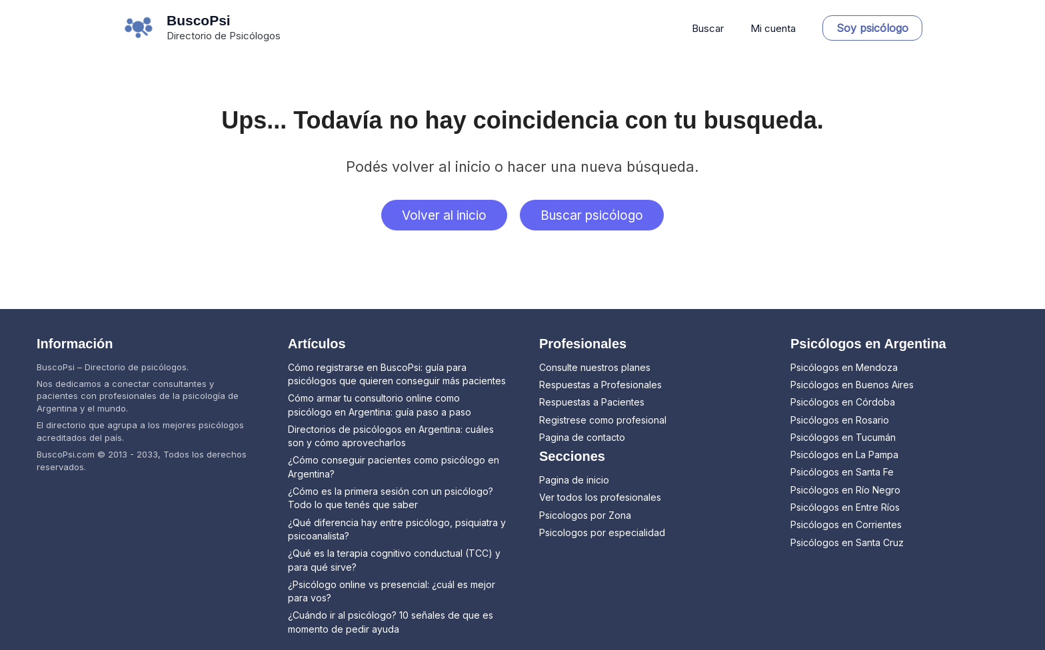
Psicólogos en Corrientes (846, 524)
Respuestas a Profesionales (600, 384)
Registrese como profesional (602, 420)
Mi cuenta (776, 28)
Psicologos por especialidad (602, 532)
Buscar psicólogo (596, 216)
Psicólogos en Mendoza (844, 367)
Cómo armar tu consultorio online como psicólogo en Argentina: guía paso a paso (379, 404)
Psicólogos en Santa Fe (842, 472)
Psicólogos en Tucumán (843, 437)
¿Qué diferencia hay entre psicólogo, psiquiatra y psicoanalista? (397, 529)
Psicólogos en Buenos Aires (852, 384)
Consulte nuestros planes (594, 367)
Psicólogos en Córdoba (842, 402)
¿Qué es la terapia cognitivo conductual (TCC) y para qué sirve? (394, 559)
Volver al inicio (440, 216)
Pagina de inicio (574, 480)
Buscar (718, 28)
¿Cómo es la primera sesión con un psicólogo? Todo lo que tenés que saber (390, 498)
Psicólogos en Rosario (839, 420)
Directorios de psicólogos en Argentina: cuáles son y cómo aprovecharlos (391, 436)
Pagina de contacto (582, 437)
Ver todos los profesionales (600, 497)
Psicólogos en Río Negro (845, 489)
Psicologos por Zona (585, 515)
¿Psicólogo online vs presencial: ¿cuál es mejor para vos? (391, 591)
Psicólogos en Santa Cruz (847, 542)
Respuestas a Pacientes (591, 402)
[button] (872, 28)
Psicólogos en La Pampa (844, 454)
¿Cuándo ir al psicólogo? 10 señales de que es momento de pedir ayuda (390, 621)
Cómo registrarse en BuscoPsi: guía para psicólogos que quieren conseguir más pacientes (397, 374)
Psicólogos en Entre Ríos (845, 507)
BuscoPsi (199, 20)
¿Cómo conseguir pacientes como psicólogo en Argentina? (393, 466)
